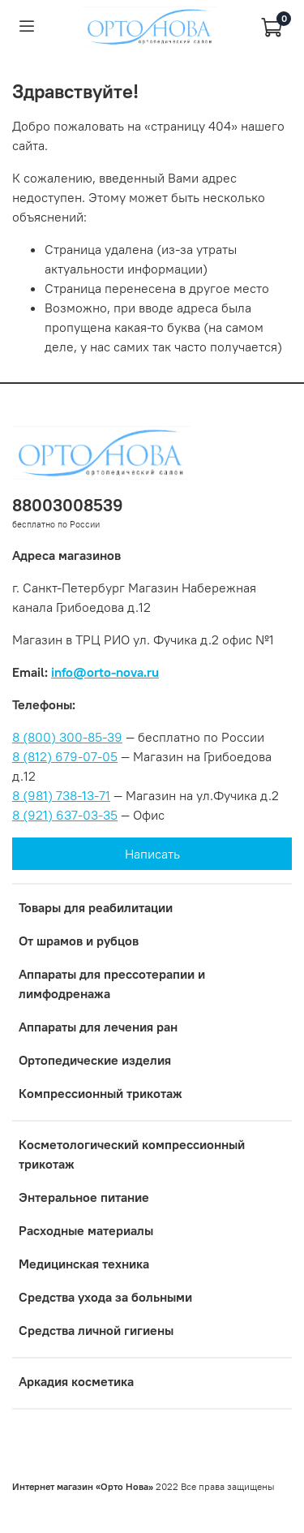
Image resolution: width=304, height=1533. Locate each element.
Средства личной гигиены (96, 1330)
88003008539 (67, 505)
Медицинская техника (84, 1263)
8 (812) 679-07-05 (65, 756)
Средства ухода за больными (105, 1297)
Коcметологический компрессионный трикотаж (132, 1154)
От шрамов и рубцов (79, 940)
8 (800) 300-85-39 (67, 737)
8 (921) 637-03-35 (65, 815)
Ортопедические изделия (95, 1060)
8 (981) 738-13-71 (61, 795)
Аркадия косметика (76, 1381)
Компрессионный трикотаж (100, 1093)
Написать (152, 854)
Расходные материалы (86, 1230)
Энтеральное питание (84, 1197)
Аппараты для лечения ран (98, 1026)
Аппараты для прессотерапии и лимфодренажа (112, 983)
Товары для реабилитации (96, 907)
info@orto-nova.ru (105, 672)
